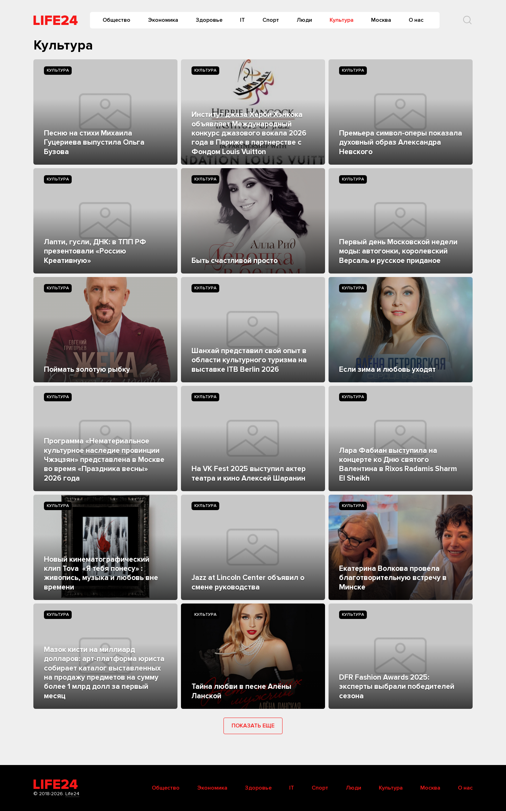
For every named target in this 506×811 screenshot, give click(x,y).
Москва (381, 20)
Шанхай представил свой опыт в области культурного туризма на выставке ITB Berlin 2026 (249, 360)
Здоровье (209, 20)
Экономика (163, 20)
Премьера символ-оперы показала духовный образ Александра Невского (400, 142)
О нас (416, 20)
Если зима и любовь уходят (387, 369)
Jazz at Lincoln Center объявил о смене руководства (248, 582)
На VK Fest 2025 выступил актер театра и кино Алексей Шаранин (249, 473)
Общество (116, 20)
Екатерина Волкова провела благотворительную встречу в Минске (393, 578)
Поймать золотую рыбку (87, 369)
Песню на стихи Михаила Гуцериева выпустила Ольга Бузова (94, 142)
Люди (304, 20)
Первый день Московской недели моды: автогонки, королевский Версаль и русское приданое (398, 251)
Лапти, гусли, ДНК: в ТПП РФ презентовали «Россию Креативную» (95, 251)
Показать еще (253, 725)
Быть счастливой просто (235, 260)
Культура (341, 20)
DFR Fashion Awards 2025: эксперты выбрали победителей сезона (396, 686)
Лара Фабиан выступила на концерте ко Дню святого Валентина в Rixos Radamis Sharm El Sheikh (398, 464)
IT (242, 20)
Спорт (270, 20)
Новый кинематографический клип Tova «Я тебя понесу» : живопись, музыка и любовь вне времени (101, 573)
